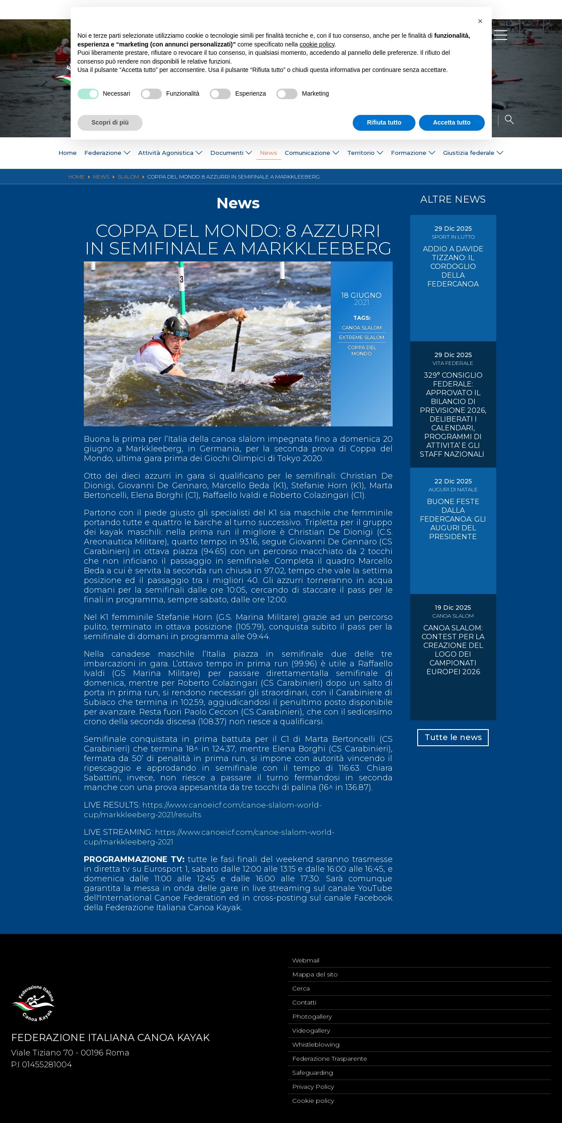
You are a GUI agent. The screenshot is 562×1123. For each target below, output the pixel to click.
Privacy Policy (313, 1086)
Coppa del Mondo (361, 349)
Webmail (305, 956)
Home (49, 153)
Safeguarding (312, 1072)
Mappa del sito (315, 970)
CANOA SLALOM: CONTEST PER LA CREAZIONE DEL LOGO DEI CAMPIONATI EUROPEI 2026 (453, 650)
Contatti (304, 999)
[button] (480, 21)
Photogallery (312, 1014)
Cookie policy (313, 1101)
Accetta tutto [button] (452, 122)
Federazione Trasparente (329, 1057)
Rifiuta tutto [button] (384, 122)
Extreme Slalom (361, 337)
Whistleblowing (316, 1043)
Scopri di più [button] (110, 122)
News (267, 153)
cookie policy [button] (317, 44)
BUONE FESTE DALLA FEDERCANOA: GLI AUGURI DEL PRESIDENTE (453, 519)
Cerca (301, 985)
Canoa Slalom (362, 328)
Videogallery (311, 1028)
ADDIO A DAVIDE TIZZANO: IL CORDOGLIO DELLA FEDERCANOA (453, 266)
